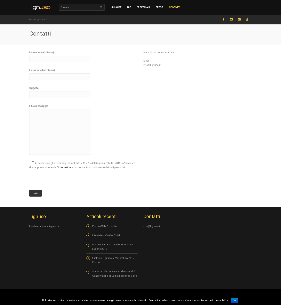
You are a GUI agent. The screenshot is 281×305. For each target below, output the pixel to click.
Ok (234, 300)
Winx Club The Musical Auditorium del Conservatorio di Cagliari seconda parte (114, 273)
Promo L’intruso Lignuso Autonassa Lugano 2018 (112, 246)
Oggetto (59, 91)
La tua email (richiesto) (59, 73)
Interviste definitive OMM (106, 235)
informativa (64, 167)
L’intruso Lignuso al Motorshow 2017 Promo (113, 260)
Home (32, 19)
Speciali (143, 7)
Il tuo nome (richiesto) (59, 55)
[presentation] (59, 181)
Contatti (174, 7)
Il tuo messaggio (60, 108)
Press (159, 7)
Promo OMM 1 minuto (104, 226)
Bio (129, 7)
